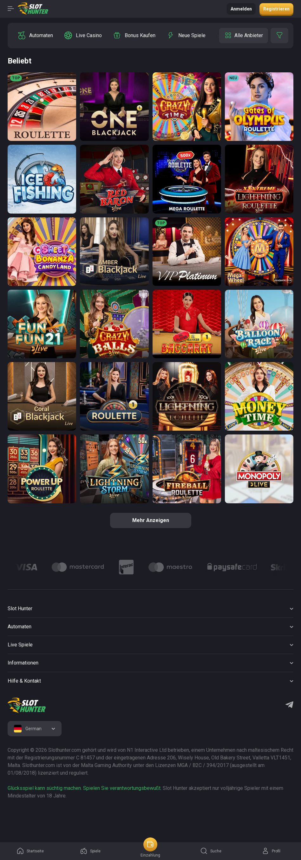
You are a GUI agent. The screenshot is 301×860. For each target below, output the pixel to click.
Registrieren (276, 8)
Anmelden (241, 8)
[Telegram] (289, 705)
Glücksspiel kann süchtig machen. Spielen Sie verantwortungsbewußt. (84, 788)
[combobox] (35, 728)
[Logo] (26, 567)
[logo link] (48, 816)
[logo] (27, 705)
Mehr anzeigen (150, 520)
